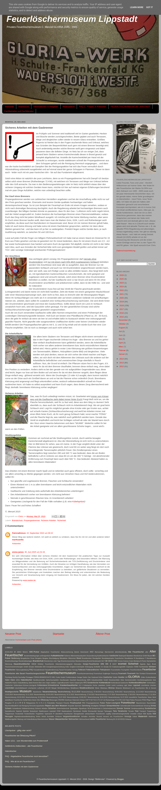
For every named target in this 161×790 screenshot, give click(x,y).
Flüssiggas (29, 677)
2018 (121, 305)
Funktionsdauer (71, 677)
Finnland (142, 673)
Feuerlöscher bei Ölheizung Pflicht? (20, 736)
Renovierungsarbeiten (37, 706)
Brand (79, 658)
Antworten (16, 543)
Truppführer (40, 714)
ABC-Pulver (34, 652)
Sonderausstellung (137, 708)
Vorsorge (127, 716)
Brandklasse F (141, 658)
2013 (121, 363)
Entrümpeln (80, 667)
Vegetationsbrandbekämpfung (24, 716)
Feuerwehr (122, 673)
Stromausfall (92, 711)
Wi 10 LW (116, 719)
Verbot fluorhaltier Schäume (51, 716)
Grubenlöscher (151, 677)
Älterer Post (103, 633)
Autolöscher (113, 656)
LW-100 (48, 688)
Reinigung (25, 706)
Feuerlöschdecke (136, 670)
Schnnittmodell (125, 706)
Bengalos (38, 658)
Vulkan (134, 716)
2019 (121, 302)
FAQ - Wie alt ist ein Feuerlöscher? (20, 761)
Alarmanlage (99, 652)
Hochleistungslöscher (144, 680)
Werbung (109, 719)
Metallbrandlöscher (86, 688)
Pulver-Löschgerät (113, 703)
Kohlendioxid (104, 683)
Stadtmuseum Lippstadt (47, 711)
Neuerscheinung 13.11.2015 (23, 694)
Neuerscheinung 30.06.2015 (98, 697)
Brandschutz (17, 520)
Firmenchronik (151, 673)
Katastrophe (79, 683)
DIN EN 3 (106, 664)
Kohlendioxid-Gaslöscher (119, 683)
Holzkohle (8, 683)
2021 (121, 294)
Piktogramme (30, 703)
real (20, 706)
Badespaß (122, 656)
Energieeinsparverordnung (55, 667)
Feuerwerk (131, 673)
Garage (79, 677)
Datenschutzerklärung (125, 251)
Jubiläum (53, 683)
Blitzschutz (72, 658)
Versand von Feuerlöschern (113, 716)
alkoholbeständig (120, 652)
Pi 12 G (16, 703)
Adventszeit (84, 652)
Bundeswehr (96, 661)
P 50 (90, 700)
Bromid (89, 661)
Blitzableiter (64, 658)
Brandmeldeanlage (11, 661)
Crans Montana (134, 661)
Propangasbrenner (32, 520)
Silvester (119, 708)
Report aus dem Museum (56, 706)
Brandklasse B (130, 658)
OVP (87, 700)
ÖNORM (61, 700)
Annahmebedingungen (32, 656)
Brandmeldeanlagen (25, 661)
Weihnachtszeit (84, 719)
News (150, 697)
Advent (76, 652)
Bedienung (15, 658)
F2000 (136, 667)
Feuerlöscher (149, 669)
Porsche (66, 703)
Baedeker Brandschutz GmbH (136, 656)
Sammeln (78, 706)
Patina (132, 700)
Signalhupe (83, 708)
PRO (83, 703)
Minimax (111, 688)
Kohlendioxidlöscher (137, 683)
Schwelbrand (16, 708)
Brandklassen (151, 658)
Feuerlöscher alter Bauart (15, 673)
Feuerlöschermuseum (61, 673)
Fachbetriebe (143, 667)
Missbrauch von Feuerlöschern (134, 688)
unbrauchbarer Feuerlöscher (95, 714)
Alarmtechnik (109, 652)
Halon (7, 680)
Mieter (97, 688)
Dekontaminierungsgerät (63, 664)
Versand (99, 716)
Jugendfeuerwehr (63, 683)
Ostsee (82, 700)
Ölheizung (45, 700)
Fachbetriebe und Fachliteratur (19, 111)
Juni (121, 335)
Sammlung (86, 706)
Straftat (84, 711)
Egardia (142, 664)
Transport (142, 711)
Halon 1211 (15, 680)
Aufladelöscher (57, 656)
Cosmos (126, 661)
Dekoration (77, 664)
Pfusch (153, 700)
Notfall (25, 700)
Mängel (53, 688)
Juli (120, 331)
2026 (121, 275)
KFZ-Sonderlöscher (91, 683)
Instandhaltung (23, 683)
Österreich (75, 700)
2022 (121, 290)
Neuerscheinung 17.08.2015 (125, 694)
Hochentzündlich (130, 680)
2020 (121, 298)
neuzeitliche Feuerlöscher (138, 697)
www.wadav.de (29, 580)
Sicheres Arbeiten (48, 520)
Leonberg (119, 685)
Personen (138, 700)
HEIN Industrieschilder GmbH (97, 680)
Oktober (122, 324)
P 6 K (117, 700)
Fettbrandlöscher (92, 670)
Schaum (102, 706)
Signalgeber (74, 708)
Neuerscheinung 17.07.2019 (105, 694)
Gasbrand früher (97, 677)
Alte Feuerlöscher (136, 652)
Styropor (100, 711)
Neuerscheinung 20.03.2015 (15, 697)
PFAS (144, 700)
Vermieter (92, 716)
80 (15, 652)
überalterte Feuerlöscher (64, 714)
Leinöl (113, 685)
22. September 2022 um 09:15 (40, 533)
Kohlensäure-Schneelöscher (48, 685)
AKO (91, 652)
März (121, 347)
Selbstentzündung (28, 708)
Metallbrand (75, 688)
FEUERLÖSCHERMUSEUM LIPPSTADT (130, 106)
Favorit (61, 670)
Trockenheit (19, 714)
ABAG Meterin (22, 652)
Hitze (122, 680)
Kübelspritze (78, 501)
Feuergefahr (125, 670)
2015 (121, 317)
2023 (121, 286)
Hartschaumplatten (52, 680)
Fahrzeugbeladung (22, 670)
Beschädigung (54, 658)
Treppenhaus (151, 711)
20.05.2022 (9, 652)
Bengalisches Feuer (28, 658)
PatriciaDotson (19, 533)
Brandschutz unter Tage (52, 661)
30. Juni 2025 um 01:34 (35, 552)
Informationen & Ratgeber (45, 106)
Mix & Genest (151, 688)
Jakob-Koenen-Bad (35, 683)
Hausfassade (64, 680)
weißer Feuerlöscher (98, 719)
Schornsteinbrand (137, 706)
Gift (126, 677)
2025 (121, 279)
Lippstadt (136, 685)
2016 (121, 313)
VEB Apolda (147, 714)
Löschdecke (145, 685)
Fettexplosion (105, 670)
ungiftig (108, 714)
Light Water (128, 685)
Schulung (147, 706)
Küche (95, 685)
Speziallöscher (10, 711)
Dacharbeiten (151, 661)
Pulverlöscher (128, 702)
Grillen (143, 677)
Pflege (148, 700)
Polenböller (51, 703)
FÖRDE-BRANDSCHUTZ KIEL (44, 677)
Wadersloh (142, 716)
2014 (121, 359)
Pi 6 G (22, 703)
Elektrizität (38, 667)
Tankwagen (108, 711)
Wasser (52, 719)
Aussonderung (92, 656)
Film (137, 673)
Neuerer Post (13, 633)
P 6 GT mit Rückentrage (106, 700)
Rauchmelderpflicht (11, 706)
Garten (85, 677)
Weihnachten (73, 719)
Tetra (115, 711)
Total (137, 711)
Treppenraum (9, 714)
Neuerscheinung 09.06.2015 (112, 692)
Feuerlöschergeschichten (35, 673)
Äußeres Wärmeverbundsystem (75, 656)
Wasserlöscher (61, 719)
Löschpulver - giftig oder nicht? (18, 730)
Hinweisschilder (114, 680)
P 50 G (95, 700)
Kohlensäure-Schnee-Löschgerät (25, 685)
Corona (119, 661)
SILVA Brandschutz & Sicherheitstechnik (101, 708)
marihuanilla (18, 540)
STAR (59, 711)
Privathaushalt (75, 703)
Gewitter (121, 677)
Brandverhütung (81, 661)
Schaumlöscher (113, 706)
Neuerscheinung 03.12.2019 (69, 692)
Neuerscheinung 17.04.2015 (85, 694)
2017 (121, 309)
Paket (128, 700)
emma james (18, 552)
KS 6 (81, 685)
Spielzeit (19, 711)
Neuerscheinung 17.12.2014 (146, 694)
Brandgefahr (97, 658)
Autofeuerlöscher (103, 656)
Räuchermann (141, 703)
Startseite (9, 106)
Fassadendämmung (51, 670)
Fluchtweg (8, 677)
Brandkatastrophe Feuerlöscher (113, 658)
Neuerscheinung (50, 692)
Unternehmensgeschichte (120, 714)
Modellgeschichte (12, 692)
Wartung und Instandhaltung (27, 719)
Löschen (153, 685)
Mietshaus (103, 688)
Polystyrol (59, 703)
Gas (89, 677)
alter (146, 652)
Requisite (71, 706)
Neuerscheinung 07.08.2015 (91, 692)
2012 (121, 366)
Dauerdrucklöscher (22, 664)
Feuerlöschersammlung (85, 673)
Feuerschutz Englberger (102, 673)
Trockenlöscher (29, 714)
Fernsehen (68, 670)
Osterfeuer (68, 700)
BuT (103, 661)
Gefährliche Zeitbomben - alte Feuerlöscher (23, 746)
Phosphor (8, 703)
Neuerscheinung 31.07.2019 (118, 697)
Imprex (14, 683)
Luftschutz (40, 688)
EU (110, 667)
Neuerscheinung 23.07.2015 (56, 697)
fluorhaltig (21, 677)
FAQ (31, 670)
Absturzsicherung (67, 652)
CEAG (110, 661)
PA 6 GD (122, 700)
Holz (154, 680)
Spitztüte (26, 711)
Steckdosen (77, 711)
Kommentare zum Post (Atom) (29, 640)
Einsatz (31, 667)
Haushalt (73, 680)
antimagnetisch (45, 656)
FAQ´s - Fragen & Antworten (92, 106)
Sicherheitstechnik (63, 708)
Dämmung (8, 664)
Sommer (127, 708)
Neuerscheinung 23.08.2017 (77, 697)
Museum (25, 691)
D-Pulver (143, 661)
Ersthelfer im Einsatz (101, 667)
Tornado (131, 711)
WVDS (122, 719)
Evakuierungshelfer (119, 667)
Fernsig (74, 670)
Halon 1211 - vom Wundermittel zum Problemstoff (26, 741)
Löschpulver (32, 688)
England (73, 667)
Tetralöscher (122, 711)
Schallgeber (95, 706)
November (123, 320)
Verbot (38, 716)
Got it (149, 7)
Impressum (23, 106)
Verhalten (84, 716)
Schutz (153, 706)
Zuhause (128, 719)
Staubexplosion (67, 711)
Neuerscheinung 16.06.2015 (44, 694)
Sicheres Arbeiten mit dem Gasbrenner (22, 767)
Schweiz (8, 708)
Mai (120, 339)
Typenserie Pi (49, 714)
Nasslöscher (37, 692)
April (121, 343)
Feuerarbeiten (115, 670)
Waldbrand (152, 716)
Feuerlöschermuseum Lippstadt (71, 19)
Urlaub (139, 714)
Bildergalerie (69, 106)
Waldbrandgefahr (11, 719)
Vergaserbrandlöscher (71, 716)
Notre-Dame (32, 700)
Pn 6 (38, 703)
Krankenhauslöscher (69, 685)
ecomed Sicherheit (128, 663)
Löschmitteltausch (21, 688)
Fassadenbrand (38, 670)
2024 (121, 283)
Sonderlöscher (150, 708)
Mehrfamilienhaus (63, 688)
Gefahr (115, 677)
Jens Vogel (46, 683)
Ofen (38, 700)
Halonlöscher (26, 680)
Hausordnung (81, 680)
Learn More (136, 7)
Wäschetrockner (42, 719)
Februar (122, 350)
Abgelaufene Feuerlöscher (50, 652)
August (122, 328)
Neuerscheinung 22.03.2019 (36, 697)
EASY (114, 664)
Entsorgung (89, 667)
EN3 (44, 667)
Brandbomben (87, 658)
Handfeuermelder (39, 680)
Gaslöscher (107, 677)
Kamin (72, 683)
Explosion (129, 667)
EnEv (67, 667)
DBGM (33, 664)
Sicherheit (61, 520)
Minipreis (119, 688)
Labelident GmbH (104, 685)
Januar (122, 354)
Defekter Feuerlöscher (46, 664)
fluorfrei (15, 677)
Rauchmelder (151, 703)
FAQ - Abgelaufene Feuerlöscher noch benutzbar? (26, 756)
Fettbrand (82, 670)
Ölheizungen (53, 700)
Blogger (120, 779)
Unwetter (133, 714)
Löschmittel (9, 688)
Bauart (150, 656)
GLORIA (134, 677)
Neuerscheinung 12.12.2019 (134, 692)
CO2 (115, 661)
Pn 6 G (43, 703)
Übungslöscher (79, 714)
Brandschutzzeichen (68, 661)
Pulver (102, 703)
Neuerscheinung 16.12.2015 (64, 694)
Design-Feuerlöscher (91, 664)
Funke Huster (60, 677)
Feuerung (114, 673)
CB (106, 661)
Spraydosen (34, 711)
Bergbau (45, 658)
